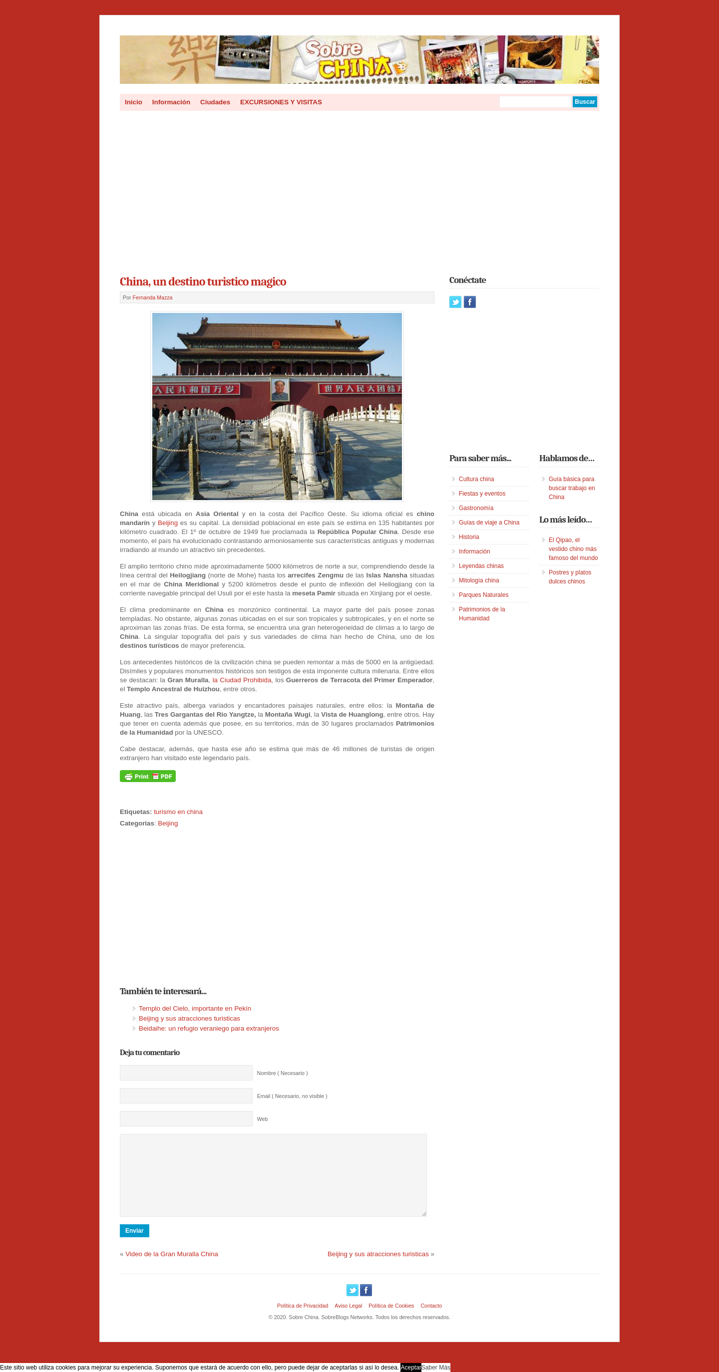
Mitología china (479, 580)
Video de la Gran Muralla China (171, 1269)
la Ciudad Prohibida (242, 680)
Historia (469, 537)
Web (262, 1119)
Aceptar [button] (410, 1367)
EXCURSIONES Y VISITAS (281, 102)
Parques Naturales (483, 594)
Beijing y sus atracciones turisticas (189, 1018)
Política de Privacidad (302, 1321)
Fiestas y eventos (482, 493)
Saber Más (435, 1367)
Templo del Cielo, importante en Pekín (195, 1008)
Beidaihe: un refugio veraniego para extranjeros (209, 1028)
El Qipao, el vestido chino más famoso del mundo (573, 549)
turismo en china (178, 812)
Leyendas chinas (481, 565)
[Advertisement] (359, 190)
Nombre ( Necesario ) (282, 1073)
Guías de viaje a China (489, 522)
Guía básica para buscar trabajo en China (572, 488)
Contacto (431, 1321)
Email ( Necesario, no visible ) (292, 1096)
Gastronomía (476, 508)
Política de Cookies (391, 1321)
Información (171, 102)
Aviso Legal (348, 1321)
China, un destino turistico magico (203, 281)
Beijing (168, 523)
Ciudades (215, 102)
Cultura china (476, 479)
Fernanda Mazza (153, 297)
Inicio (133, 102)
